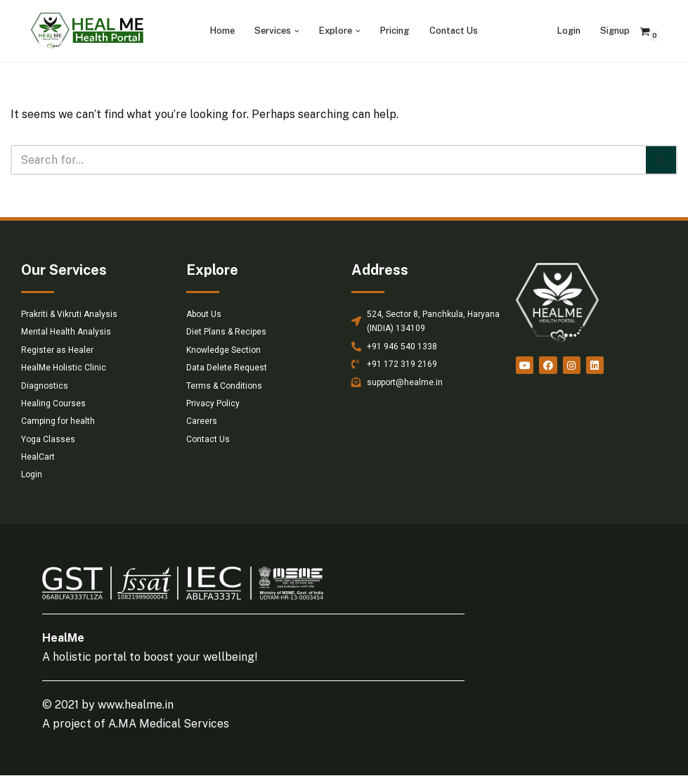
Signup (615, 30)
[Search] (328, 160)
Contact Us (453, 30)
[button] (296, 31)
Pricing (395, 30)
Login (568, 30)
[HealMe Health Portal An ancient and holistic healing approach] (87, 31)
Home (222, 30)
